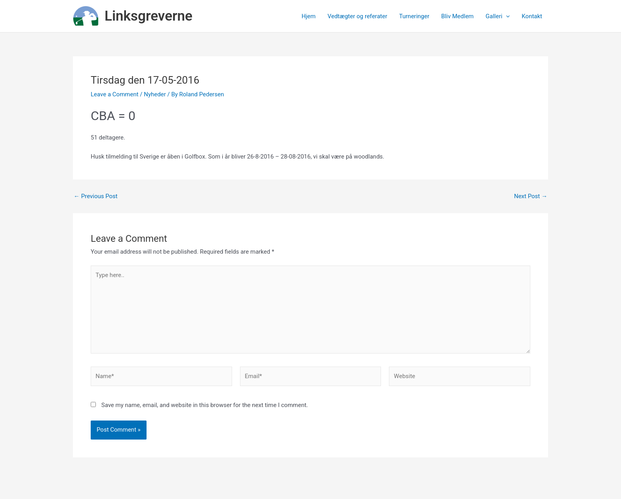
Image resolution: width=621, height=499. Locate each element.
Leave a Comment (115, 94)
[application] (506, 16)
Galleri (498, 16)
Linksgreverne (148, 16)
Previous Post (96, 196)
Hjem (309, 16)
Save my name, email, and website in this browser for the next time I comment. (204, 405)
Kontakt (532, 16)
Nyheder (155, 94)
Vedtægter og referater (357, 16)
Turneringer (414, 16)
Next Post (530, 196)
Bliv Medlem (457, 16)
